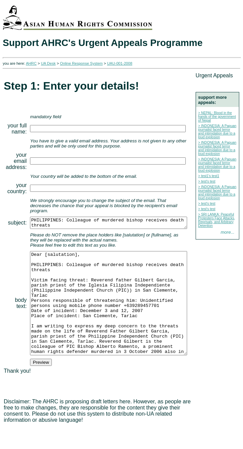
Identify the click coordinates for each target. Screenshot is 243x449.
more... (230, 337)
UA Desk (48, 63)
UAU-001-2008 (119, 63)
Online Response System (81, 63)
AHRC (31, 63)
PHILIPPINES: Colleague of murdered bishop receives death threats (118, 219)
